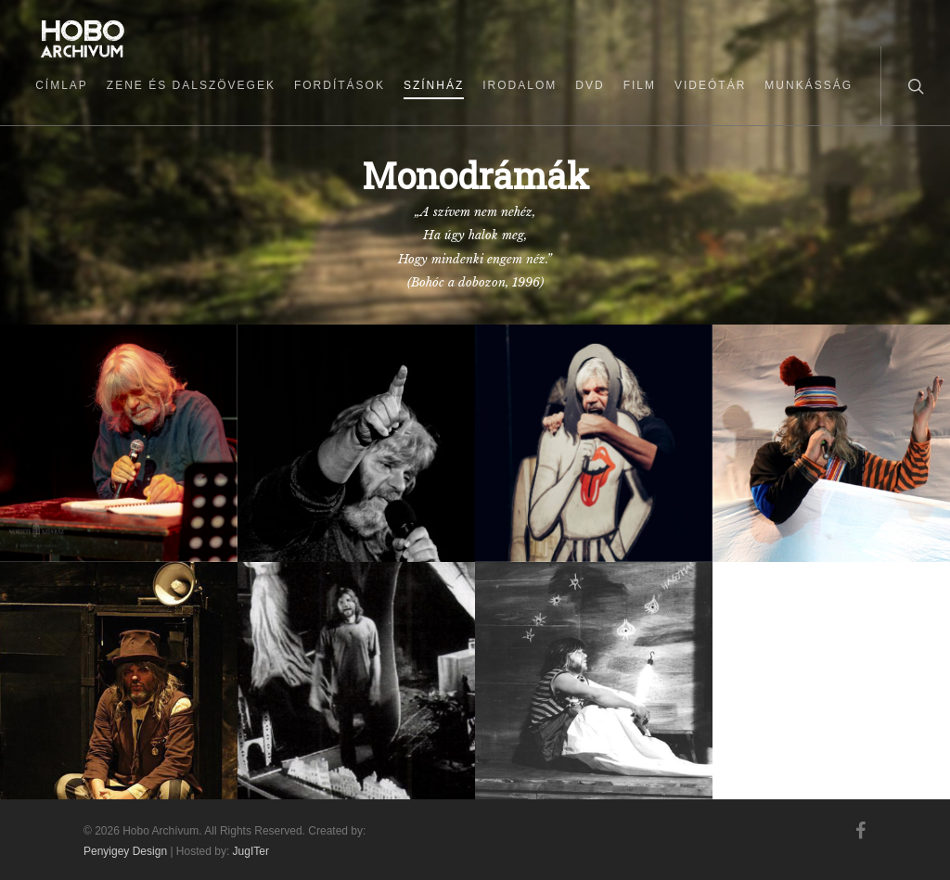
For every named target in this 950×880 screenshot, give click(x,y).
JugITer (251, 851)
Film (639, 85)
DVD (589, 85)
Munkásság (808, 85)
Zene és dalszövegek (191, 85)
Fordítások (339, 85)
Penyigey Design (125, 851)
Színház (434, 85)
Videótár (710, 85)
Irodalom (519, 85)
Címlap (61, 85)
